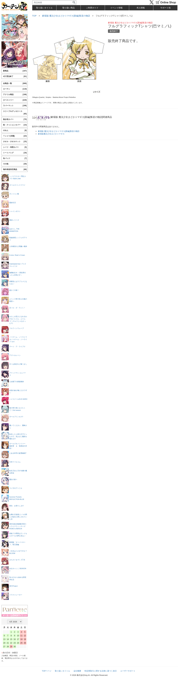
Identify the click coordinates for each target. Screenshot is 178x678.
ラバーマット (15, 105)
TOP (34, 15)
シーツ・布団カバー (15, 147)
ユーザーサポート (127, 671)
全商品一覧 (15, 83)
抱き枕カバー (15, 119)
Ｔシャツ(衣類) (15, 136)
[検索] (74, 2)
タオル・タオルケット (15, 141)
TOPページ (47, 671)
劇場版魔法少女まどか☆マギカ (51, 134)
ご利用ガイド (92, 8)
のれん (15, 130)
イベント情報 (116, 8)
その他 (15, 164)
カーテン (15, 89)
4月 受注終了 (15, 76)
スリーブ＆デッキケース (15, 112)
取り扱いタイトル (62, 671)
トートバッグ (15, 153)
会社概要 (77, 671)
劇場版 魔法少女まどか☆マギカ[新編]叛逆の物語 (66, 15)
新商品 (15, 71)
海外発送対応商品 (15, 169)
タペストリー (15, 100)
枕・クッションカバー (15, 125)
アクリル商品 (15, 94)
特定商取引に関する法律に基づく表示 (100, 671)
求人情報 (141, 8)
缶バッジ (15, 158)
